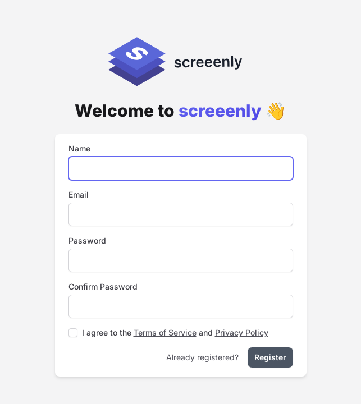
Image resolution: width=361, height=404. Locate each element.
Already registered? (202, 357)
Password (87, 240)
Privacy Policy (241, 332)
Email (78, 194)
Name (79, 148)
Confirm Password (103, 286)
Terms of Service (165, 332)
